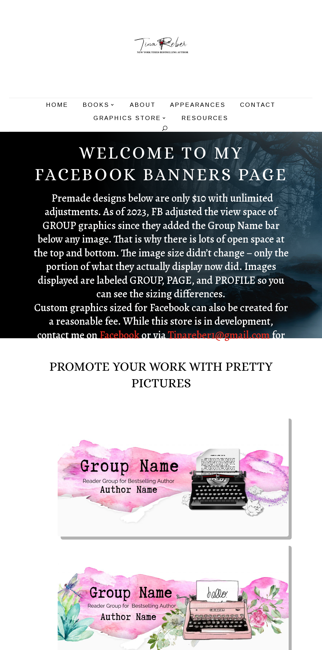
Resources (204, 118)
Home (57, 105)
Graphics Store (127, 118)
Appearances (198, 105)
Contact (257, 105)
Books (96, 105)
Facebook (119, 335)
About (143, 105)
